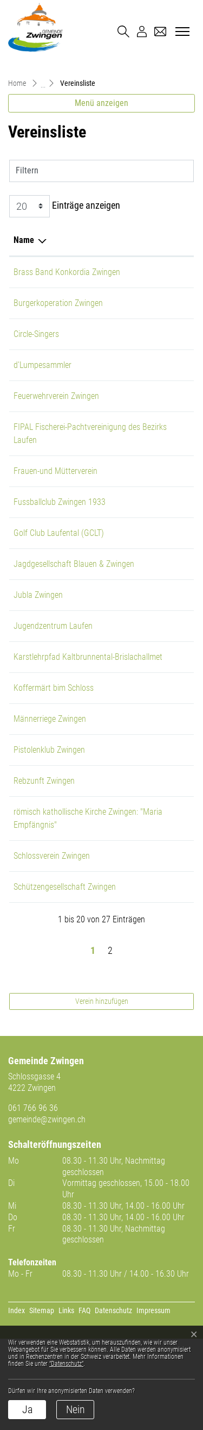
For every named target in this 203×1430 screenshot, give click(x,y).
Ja (27, 1409)
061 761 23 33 (146, 784)
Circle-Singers (36, 347)
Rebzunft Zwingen (44, 846)
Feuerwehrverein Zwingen (56, 409)
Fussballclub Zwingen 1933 (60, 528)
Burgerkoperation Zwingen (58, 316)
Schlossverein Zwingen (52, 934)
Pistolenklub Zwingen (49, 815)
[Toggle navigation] (180, 32)
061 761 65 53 (146, 965)
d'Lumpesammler (42, 378)
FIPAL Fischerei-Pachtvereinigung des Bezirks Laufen (50, 453)
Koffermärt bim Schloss (54, 753)
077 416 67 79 (146, 753)
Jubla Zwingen (38, 634)
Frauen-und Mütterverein (55, 497)
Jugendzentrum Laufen (53, 665)
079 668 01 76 (146, 934)
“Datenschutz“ (66, 1363)
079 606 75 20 (146, 409)
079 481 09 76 (146, 272)
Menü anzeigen (101, 103)
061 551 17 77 (146, 665)
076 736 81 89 (146, 440)
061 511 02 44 (146, 815)
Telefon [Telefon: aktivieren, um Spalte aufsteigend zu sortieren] (134, 240)
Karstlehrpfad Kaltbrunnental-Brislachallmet (40, 709)
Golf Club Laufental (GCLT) (59, 559)
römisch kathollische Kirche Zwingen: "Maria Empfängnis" (60, 890)
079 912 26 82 (146, 634)
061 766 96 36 (33, 1199)
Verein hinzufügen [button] (101, 1092)
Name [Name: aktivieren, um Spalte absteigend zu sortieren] (24, 240)
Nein (75, 1409)
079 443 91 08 (146, 347)
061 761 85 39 (146, 696)
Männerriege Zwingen (50, 784)
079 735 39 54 (146, 497)
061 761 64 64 (146, 559)
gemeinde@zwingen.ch (47, 1211)
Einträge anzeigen (64, 206)
